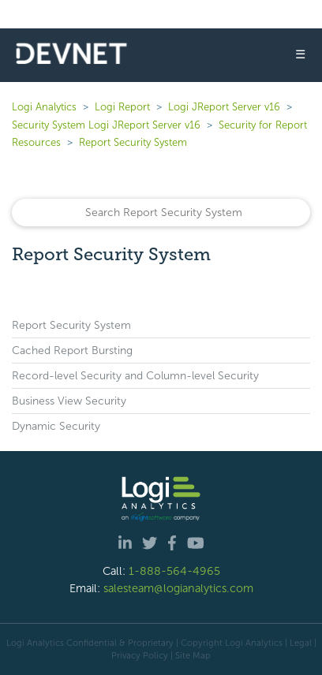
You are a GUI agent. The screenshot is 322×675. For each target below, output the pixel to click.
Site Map (193, 655)
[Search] (161, 212)
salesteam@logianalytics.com (178, 588)
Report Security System (133, 142)
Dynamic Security (56, 426)
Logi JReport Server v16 (224, 107)
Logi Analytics (44, 107)
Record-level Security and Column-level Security (135, 375)
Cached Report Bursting (72, 350)
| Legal (298, 642)
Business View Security (69, 401)
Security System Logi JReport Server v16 (106, 125)
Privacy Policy (139, 655)
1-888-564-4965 (174, 571)
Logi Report (122, 107)
